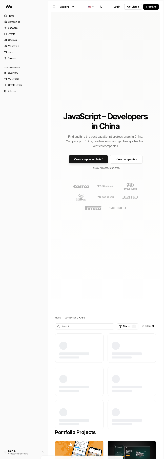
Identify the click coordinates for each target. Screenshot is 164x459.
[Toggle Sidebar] (48, 229)
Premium (151, 6)
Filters (127, 326)
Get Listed (133, 6)
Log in (116, 6)
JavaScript (70, 317)
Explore (67, 6)
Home (58, 317)
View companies (126, 159)
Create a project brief (88, 159)
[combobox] (91, 7)
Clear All (147, 326)
